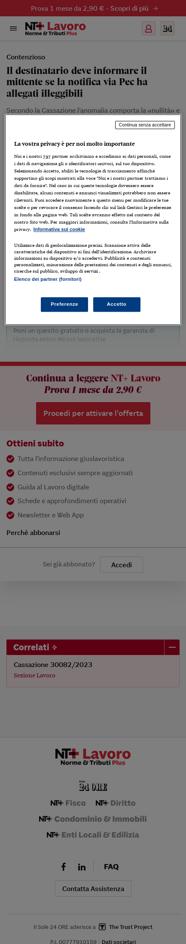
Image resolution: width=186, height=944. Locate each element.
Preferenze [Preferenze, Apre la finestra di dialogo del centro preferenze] (64, 304)
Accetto (117, 304)
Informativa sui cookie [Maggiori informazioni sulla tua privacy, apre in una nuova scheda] (59, 229)
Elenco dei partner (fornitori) (48, 279)
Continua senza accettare (145, 124)
